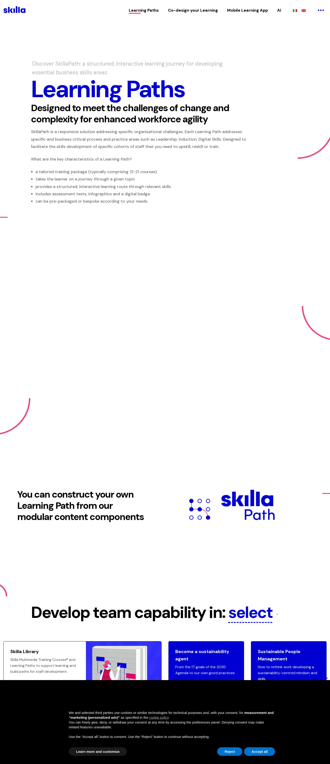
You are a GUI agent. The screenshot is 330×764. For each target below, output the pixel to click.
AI (279, 10)
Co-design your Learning (193, 10)
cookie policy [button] (159, 717)
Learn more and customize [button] (98, 751)
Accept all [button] (259, 751)
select (250, 613)
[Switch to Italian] (295, 10)
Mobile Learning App (247, 10)
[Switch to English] (303, 10)
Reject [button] (230, 751)
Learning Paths (144, 10)
